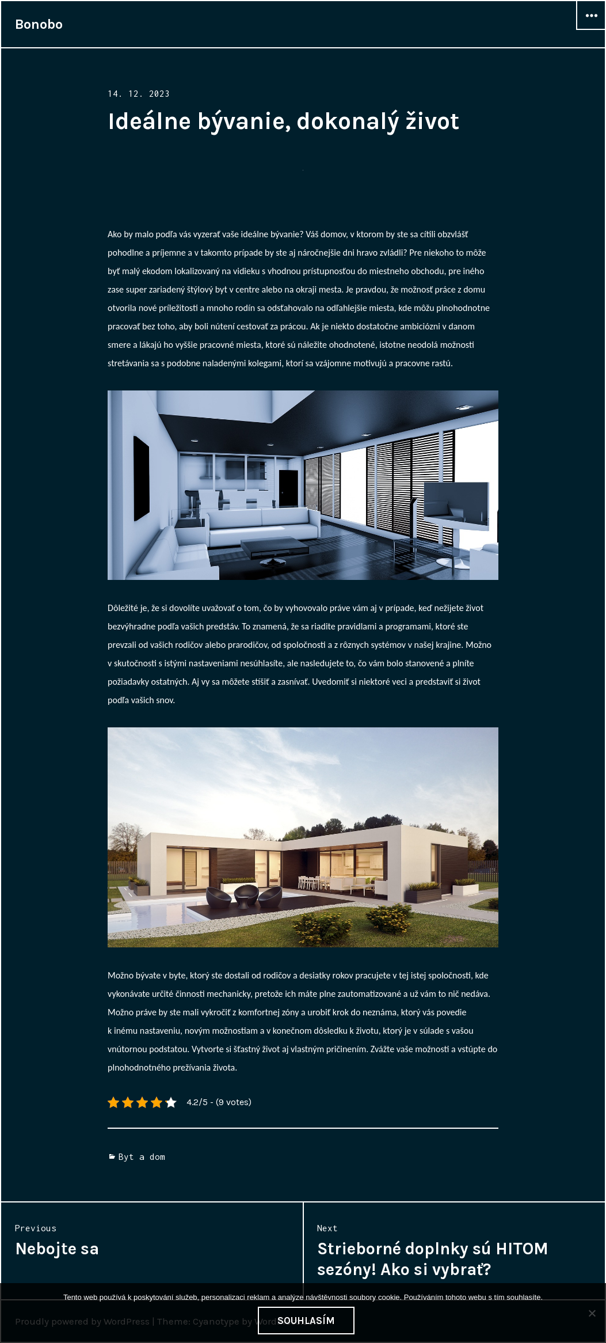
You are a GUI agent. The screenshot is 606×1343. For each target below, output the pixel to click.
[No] (591, 1313)
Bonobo (39, 24)
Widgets (591, 29)
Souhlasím (306, 1320)
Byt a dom (142, 1156)
